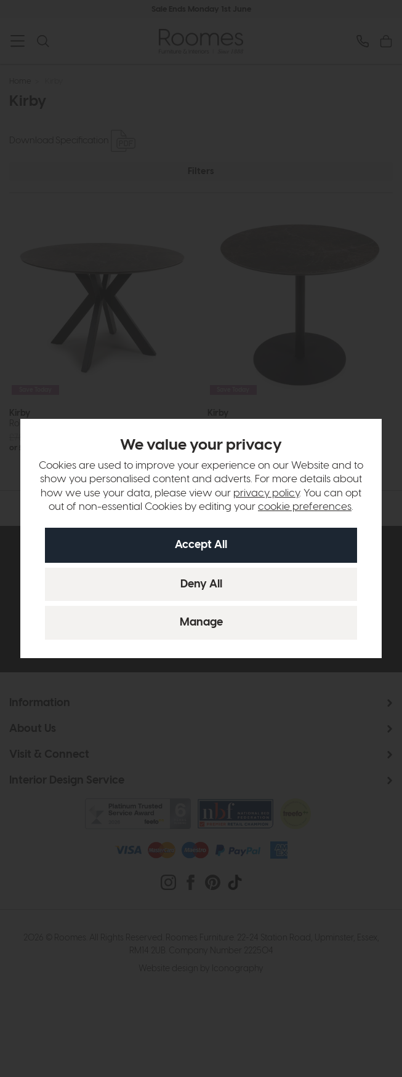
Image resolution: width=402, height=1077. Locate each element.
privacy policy (266, 493)
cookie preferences (305, 507)
